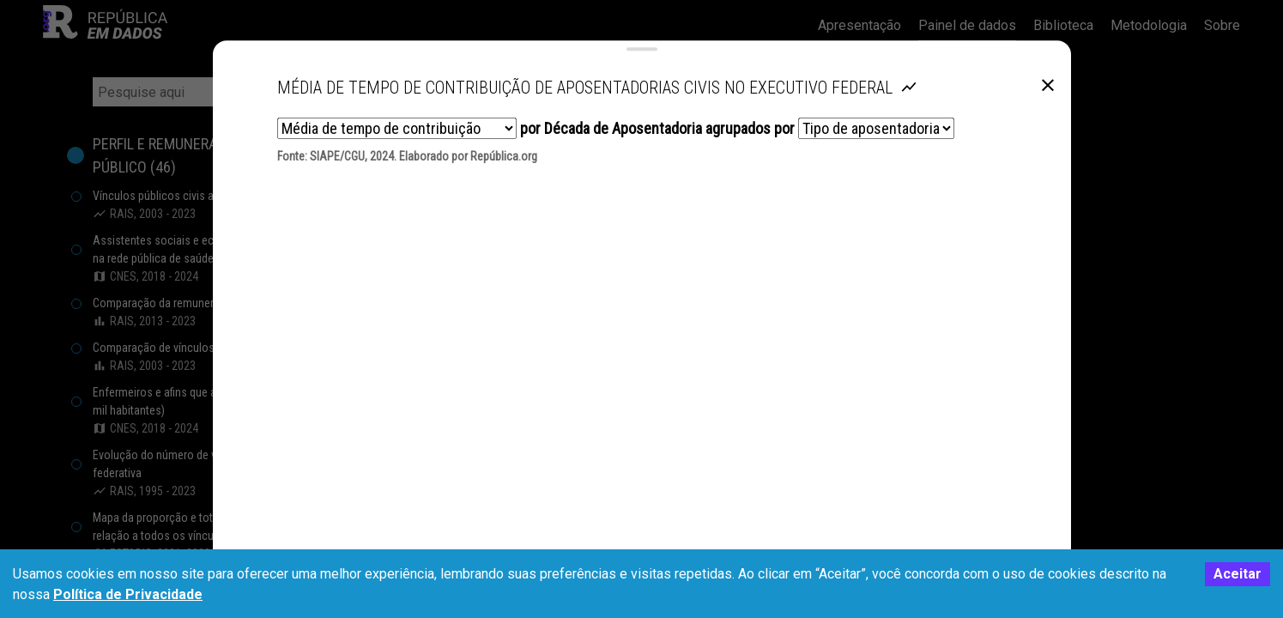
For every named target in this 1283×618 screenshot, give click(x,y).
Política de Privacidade (128, 594)
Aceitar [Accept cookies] (1237, 574)
